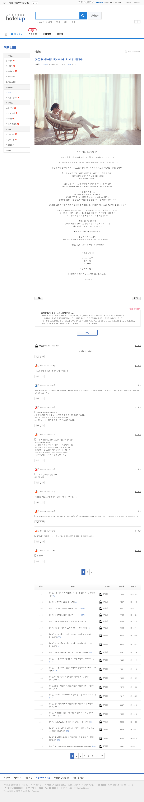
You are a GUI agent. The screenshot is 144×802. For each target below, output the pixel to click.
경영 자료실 (10, 113)
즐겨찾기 (137, 3)
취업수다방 (10, 134)
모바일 (99, 3)
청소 (73, 22)
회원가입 (90, 2)
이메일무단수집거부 (62, 777)
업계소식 (32, 34)
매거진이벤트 (11, 97)
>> (102, 755)
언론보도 (17, 777)
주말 (50, 22)
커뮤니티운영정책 (133, 51)
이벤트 (8, 92)
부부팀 (41, 22)
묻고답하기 (10, 145)
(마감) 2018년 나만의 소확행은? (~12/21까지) (69, 628)
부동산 (60, 34)
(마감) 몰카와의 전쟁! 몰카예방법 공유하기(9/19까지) (72, 746)
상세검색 (95, 15)
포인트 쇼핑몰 (11, 82)
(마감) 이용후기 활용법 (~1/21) (63, 602)
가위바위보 (10, 71)
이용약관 (28, 777)
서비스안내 (118, 3)
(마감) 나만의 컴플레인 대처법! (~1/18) (67, 608)
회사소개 (7, 777)
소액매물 (9, 118)
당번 (58, 22)
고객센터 (128, 3)
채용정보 (18, 34)
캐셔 (66, 22)
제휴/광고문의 (79, 777)
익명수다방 (10, 139)
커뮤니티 (108, 3)
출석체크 (9, 60)
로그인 (81, 2)
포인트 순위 (10, 76)
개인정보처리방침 (43, 777)
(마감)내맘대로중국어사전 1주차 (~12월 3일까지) (71, 652)
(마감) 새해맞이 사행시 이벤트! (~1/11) (67, 615)
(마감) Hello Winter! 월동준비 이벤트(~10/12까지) (71, 722)
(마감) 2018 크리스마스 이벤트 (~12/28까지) (69, 621)
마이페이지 (10, 150)
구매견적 (47, 34)
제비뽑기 (9, 66)
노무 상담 (9, 108)
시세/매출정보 (11, 124)
